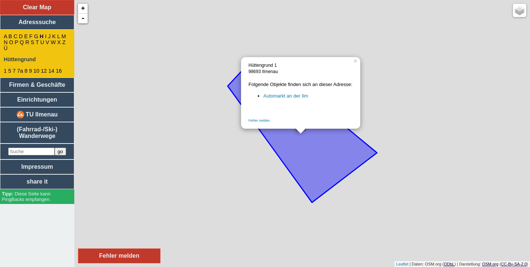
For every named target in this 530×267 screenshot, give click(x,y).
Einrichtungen (37, 99)
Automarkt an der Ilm (285, 96)
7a (20, 71)
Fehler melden (259, 120)
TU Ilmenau (37, 114)
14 (51, 71)
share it (37, 181)
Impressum (37, 167)
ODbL (449, 264)
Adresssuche (37, 22)
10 (36, 71)
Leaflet (402, 264)
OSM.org (490, 264)
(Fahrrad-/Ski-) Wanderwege (37, 132)
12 (44, 71)
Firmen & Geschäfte (37, 85)
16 (59, 71)
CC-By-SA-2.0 (514, 264)
